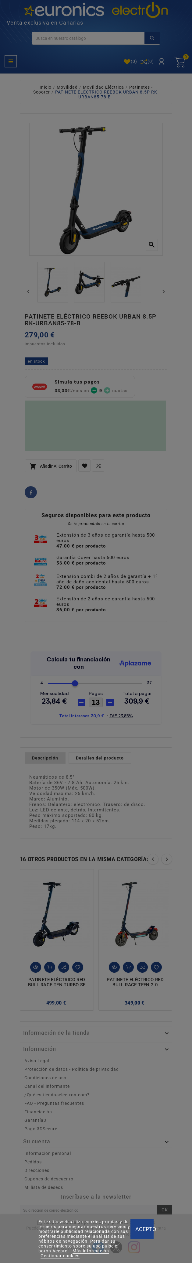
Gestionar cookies (60, 1255)
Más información (91, 1250)
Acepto (144, 1229)
